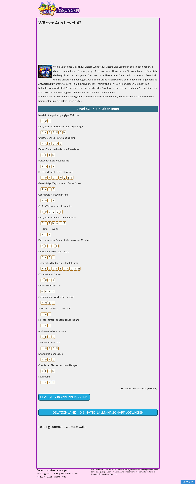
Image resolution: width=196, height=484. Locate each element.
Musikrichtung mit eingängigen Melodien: (59, 115)
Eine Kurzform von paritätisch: (53, 251)
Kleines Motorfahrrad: (49, 285)
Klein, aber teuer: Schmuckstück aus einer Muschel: (64, 240)
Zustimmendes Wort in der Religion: (56, 297)
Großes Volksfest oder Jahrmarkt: (55, 206)
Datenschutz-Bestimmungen (52, 470)
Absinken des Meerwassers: (52, 331)
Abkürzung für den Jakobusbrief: (54, 308)
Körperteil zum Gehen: (49, 274)
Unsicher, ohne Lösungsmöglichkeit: (56, 137)
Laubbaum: (44, 376)
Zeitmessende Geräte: (49, 342)
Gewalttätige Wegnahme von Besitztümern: (60, 183)
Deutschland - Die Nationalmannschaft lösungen (98, 412)
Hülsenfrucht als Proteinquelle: (54, 160)
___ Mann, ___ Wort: (48, 228)
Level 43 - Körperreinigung (64, 397)
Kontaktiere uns (69, 473)
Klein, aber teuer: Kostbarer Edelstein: (57, 217)
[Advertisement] (58, 44)
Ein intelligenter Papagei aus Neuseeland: (59, 319)
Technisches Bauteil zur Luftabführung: (58, 262)
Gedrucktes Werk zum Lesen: (53, 194)
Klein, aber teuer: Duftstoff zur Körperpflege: (60, 126)
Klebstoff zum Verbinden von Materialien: (59, 149)
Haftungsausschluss (47, 473)
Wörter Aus (60, 476)
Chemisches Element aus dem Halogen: (58, 365)
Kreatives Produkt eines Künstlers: (55, 172)
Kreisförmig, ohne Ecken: (50, 353)
